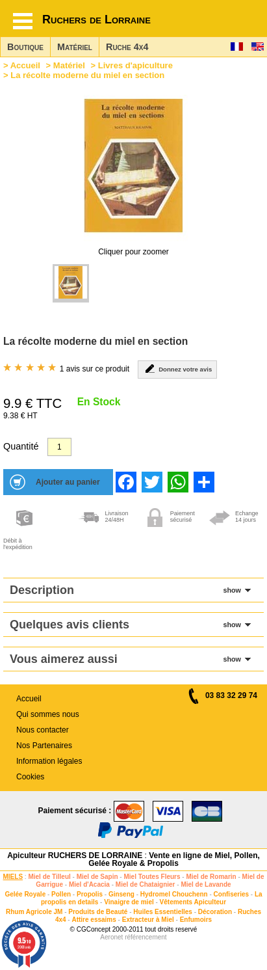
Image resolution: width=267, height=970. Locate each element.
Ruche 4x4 (127, 47)
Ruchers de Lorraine (96, 19)
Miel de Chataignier (145, 884)
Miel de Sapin (97, 876)
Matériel (74, 47)
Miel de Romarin (211, 876)
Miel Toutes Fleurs (151, 876)
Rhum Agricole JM (34, 911)
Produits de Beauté (97, 911)
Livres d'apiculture (135, 65)
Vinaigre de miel (129, 902)
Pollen (61, 894)
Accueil (25, 65)
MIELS (13, 876)
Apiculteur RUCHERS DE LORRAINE (74, 855)
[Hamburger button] (22, 21)
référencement (145, 937)
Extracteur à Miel (148, 919)
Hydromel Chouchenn (174, 894)
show (232, 590)
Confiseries (231, 894)
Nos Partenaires (44, 745)
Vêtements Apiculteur (193, 902)
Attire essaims (93, 919)
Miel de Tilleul (49, 876)
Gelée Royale (25, 894)
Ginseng (121, 894)
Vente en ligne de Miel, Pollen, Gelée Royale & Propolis (174, 859)
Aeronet (111, 937)
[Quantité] (59, 447)
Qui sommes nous (47, 714)
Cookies (30, 776)
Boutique (25, 47)
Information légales (49, 761)
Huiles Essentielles (162, 911)
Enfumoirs (196, 919)
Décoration (215, 911)
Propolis (90, 894)
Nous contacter (42, 729)
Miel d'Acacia (89, 884)
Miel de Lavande (206, 884)
